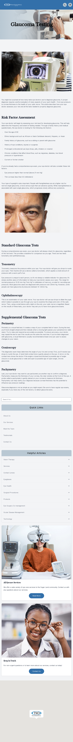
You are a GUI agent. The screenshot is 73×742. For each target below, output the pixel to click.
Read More (36, 596)
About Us (6, 416)
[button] (1, 4)
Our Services (8, 422)
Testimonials (7, 435)
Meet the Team (8, 429)
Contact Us (7, 442)
